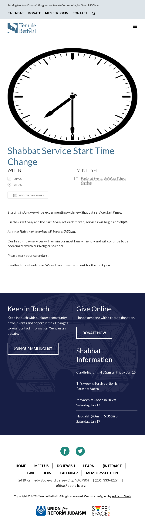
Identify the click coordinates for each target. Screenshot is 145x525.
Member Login (56, 13)
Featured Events (92, 178)
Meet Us (41, 466)
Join (47, 473)
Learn (88, 466)
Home (21, 466)
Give (31, 473)
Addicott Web (121, 496)
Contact (80, 13)
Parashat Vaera (87, 389)
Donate (34, 13)
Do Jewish (66, 466)
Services (86, 182)
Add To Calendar (27, 195)
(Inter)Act (112, 466)
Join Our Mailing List (33, 349)
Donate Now (94, 333)
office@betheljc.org (71, 485)
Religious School (115, 178)
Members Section (102, 473)
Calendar (16, 13)
